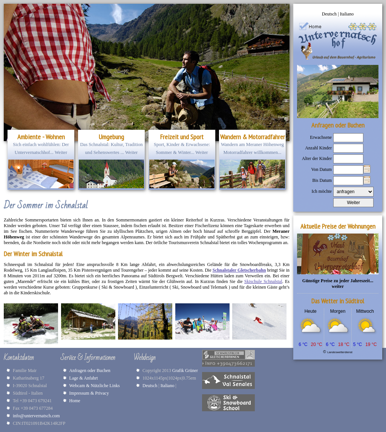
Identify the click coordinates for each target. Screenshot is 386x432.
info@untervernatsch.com (36, 415)
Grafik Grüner (186, 370)
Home (74, 400)
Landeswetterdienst (339, 352)
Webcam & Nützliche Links (94, 385)
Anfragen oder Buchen (89, 370)
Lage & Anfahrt (83, 378)
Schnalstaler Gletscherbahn (239, 270)
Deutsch (330, 14)
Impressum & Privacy (89, 393)
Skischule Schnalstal (263, 281)
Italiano (347, 14)
